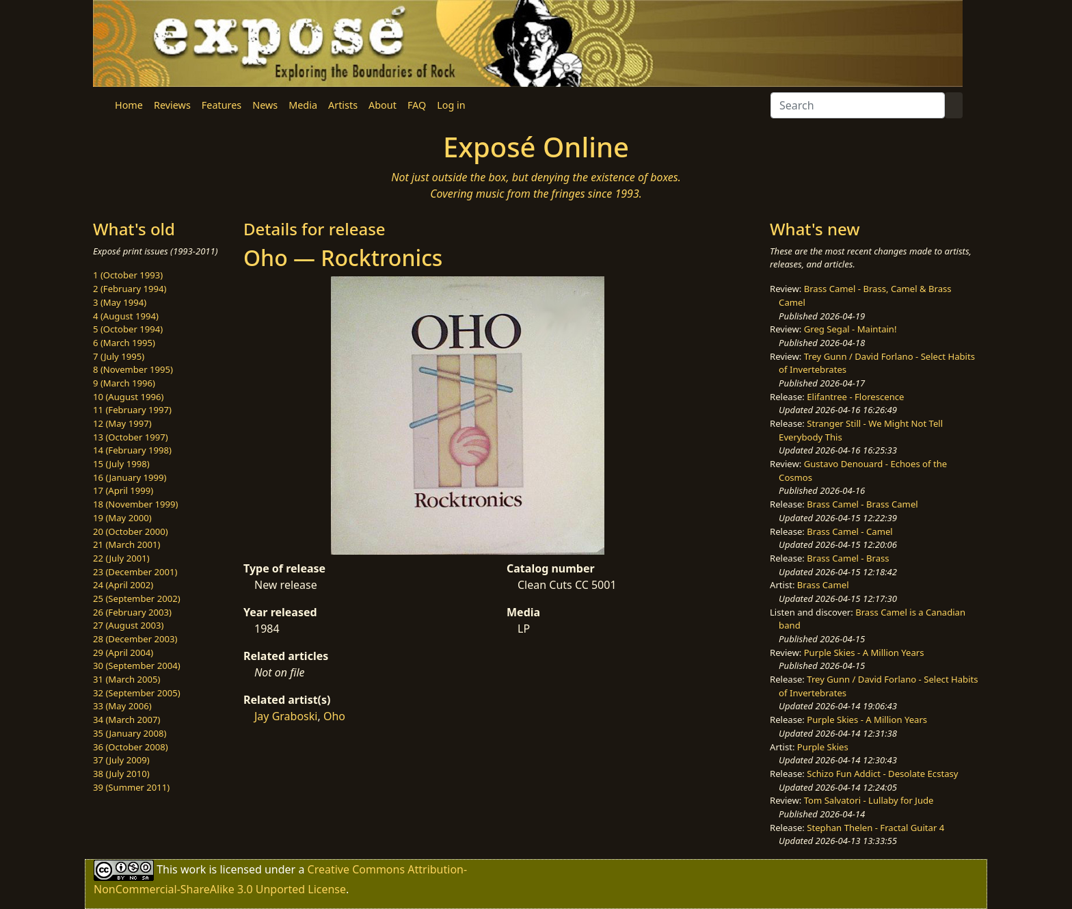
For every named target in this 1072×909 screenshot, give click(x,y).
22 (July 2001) (121, 558)
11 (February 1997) (132, 410)
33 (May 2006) (122, 706)
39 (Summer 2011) (131, 787)
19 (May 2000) (122, 518)
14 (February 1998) (132, 450)
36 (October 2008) (130, 747)
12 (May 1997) (122, 423)
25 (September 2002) (136, 598)
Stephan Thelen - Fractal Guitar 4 (875, 827)
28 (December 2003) (135, 639)
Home (129, 104)
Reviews (172, 104)
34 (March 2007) (126, 719)
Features (221, 104)
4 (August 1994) (126, 316)
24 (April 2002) (123, 585)
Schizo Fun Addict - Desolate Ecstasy (882, 773)
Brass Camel (823, 585)
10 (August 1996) (128, 397)
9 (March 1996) (124, 383)
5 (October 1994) (128, 329)
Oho (334, 716)
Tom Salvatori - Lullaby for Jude (869, 800)
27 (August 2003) (128, 625)
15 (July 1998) (121, 464)
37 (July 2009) (121, 760)
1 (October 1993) (128, 275)
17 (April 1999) (123, 490)
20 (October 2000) (130, 531)
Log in (451, 104)
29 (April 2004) (123, 652)
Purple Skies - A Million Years (864, 652)
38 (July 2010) (121, 773)
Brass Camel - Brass (848, 558)
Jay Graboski (285, 716)
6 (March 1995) (124, 343)
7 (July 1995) (118, 356)
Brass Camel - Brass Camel (862, 504)
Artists (343, 104)
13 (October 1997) (130, 437)
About (382, 104)
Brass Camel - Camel (849, 531)
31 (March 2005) (126, 679)
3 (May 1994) (119, 302)
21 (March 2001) (126, 544)
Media (303, 104)
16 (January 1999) (129, 477)
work (193, 869)
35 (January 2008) (129, 733)
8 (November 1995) (133, 369)
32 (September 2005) (136, 693)
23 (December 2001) (135, 572)
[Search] (857, 105)
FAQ (416, 104)
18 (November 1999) (135, 504)
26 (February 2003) (132, 612)
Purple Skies (822, 747)
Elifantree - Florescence (855, 397)
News (265, 104)
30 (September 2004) (136, 665)
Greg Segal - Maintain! (850, 329)
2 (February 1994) (129, 288)
